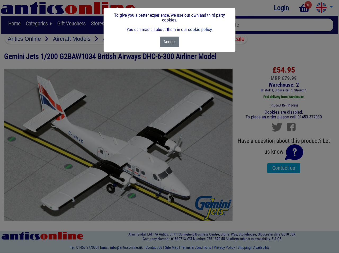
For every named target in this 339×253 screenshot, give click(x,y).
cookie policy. (200, 29)
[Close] (170, 42)
